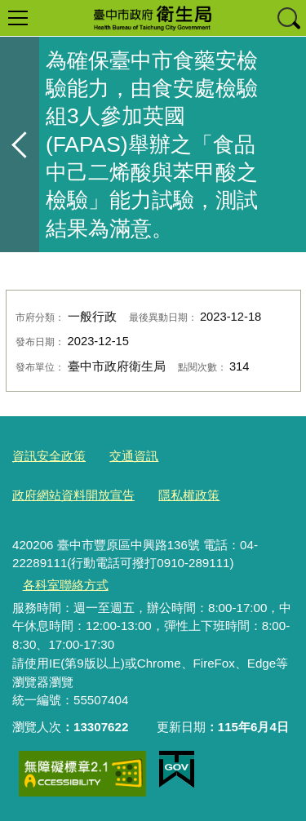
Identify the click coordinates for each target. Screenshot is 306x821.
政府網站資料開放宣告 (73, 495)
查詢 (288, 18)
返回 (19, 144)
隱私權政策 (189, 495)
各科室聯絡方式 (66, 585)
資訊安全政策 (49, 456)
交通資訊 (133, 456)
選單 (18, 18)
